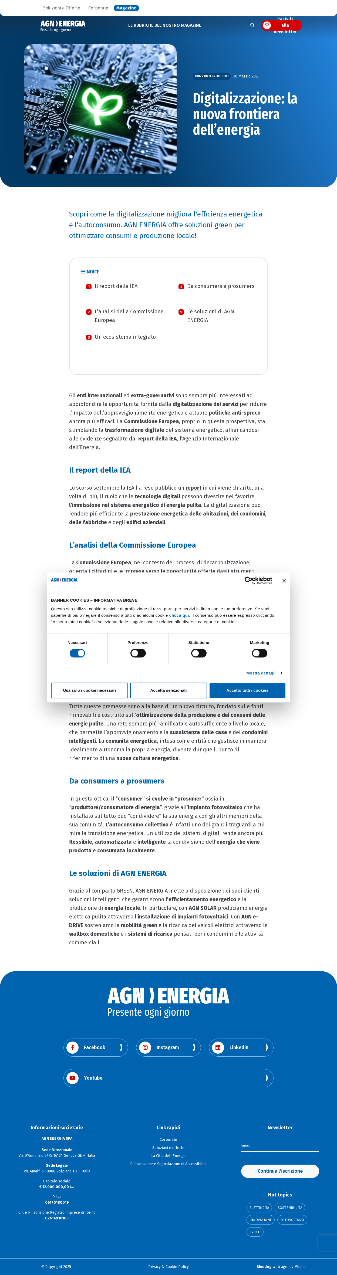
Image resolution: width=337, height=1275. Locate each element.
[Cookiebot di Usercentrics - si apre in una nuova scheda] (248, 581)
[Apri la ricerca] (252, 25)
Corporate (98, 8)
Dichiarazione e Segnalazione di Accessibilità (168, 1164)
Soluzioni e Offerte (61, 8)
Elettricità (259, 1207)
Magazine (126, 8)
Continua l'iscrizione (280, 1171)
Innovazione (261, 1220)
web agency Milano (281, 1266)
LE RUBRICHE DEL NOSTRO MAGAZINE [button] (164, 25)
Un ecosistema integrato (125, 337)
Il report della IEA (116, 286)
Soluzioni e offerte (168, 1147)
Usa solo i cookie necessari (89, 690)
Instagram (159, 1048)
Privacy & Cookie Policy (168, 1266)
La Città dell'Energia (168, 1156)
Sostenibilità (290, 1207)
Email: (246, 1144)
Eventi (255, 1232)
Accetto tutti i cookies (248, 690)
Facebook (85, 1048)
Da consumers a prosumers (221, 286)
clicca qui (179, 615)
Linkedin (230, 1048)
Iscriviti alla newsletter (285, 25)
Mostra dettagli (260, 673)
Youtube (84, 1078)
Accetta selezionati (168, 690)
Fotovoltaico (292, 1220)
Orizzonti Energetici (211, 76)
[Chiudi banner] (284, 580)
